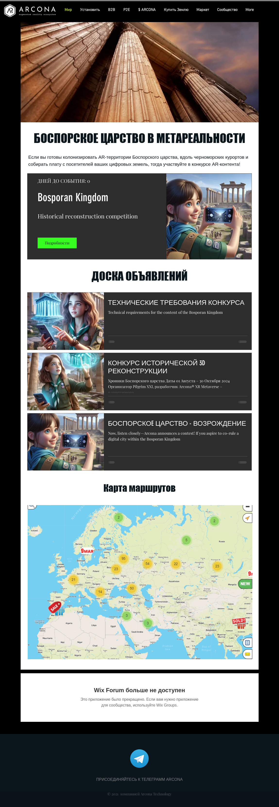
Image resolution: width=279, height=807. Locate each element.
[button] (147, 10)
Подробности (57, 242)
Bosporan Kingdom (73, 197)
